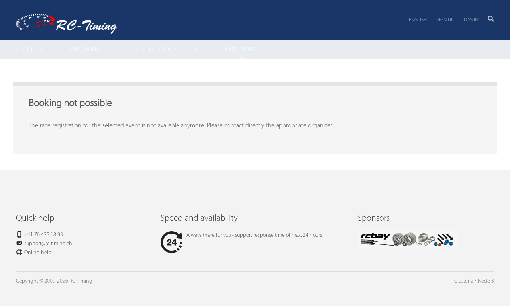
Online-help (37, 253)
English (418, 20)
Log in (471, 20)
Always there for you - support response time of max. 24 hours (241, 235)
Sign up (445, 20)
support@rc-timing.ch (48, 244)
